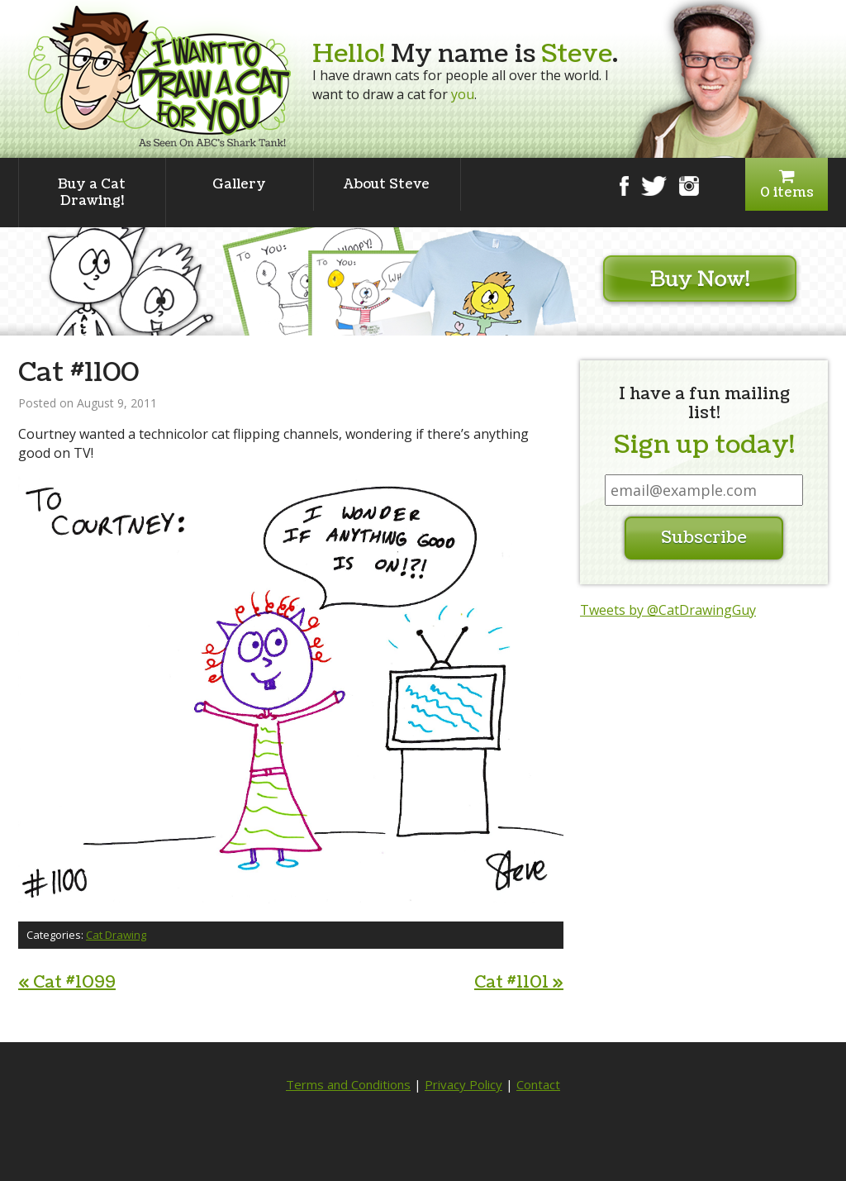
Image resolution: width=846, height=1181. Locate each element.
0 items (786, 185)
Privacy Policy (463, 1084)
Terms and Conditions (348, 1084)
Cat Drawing (116, 934)
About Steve (387, 184)
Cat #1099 (67, 982)
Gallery (239, 184)
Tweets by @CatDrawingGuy (668, 610)
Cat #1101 (518, 982)
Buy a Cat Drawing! (92, 192)
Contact (538, 1084)
